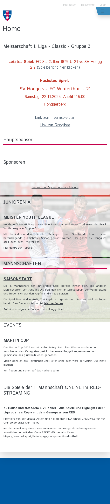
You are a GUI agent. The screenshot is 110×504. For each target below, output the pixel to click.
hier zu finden (53, 303)
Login (103, 5)
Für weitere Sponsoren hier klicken (55, 187)
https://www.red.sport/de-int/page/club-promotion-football (40, 436)
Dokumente (88, 5)
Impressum (69, 5)
